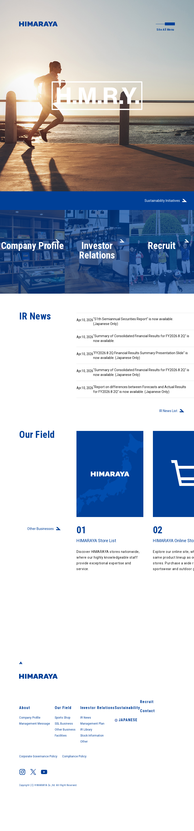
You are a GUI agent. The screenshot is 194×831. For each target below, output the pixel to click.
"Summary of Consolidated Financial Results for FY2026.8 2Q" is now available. (124, 346)
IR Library (112, 757)
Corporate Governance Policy (40, 784)
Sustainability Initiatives (160, 200)
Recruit (152, 743)
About (23, 733)
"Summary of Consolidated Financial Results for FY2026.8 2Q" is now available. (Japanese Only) (124, 394)
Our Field (75, 733)
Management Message (37, 750)
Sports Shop (78, 743)
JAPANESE (156, 763)
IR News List (166, 447)
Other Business (80, 757)
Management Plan (120, 750)
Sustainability (157, 733)
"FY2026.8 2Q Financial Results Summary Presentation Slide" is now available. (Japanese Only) (121, 369)
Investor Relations (119, 733)
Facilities (75, 763)
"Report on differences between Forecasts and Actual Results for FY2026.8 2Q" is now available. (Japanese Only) (123, 420)
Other (109, 770)
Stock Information (119, 763)
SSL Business (79, 750)
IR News (111, 743)
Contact (153, 753)
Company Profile (32, 743)
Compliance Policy (78, 784)
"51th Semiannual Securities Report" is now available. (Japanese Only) (123, 325)
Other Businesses (39, 565)
